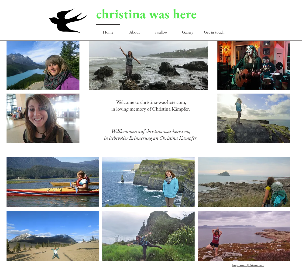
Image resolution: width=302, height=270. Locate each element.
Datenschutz (256, 265)
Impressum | (240, 265)
